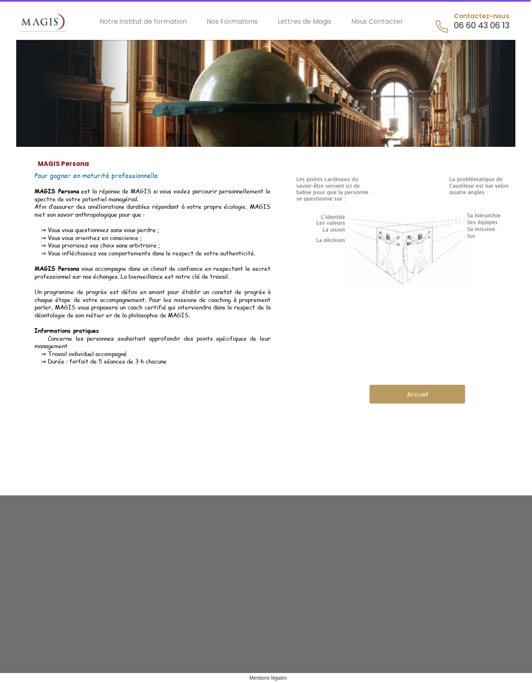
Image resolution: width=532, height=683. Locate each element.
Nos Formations (232, 21)
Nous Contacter (377, 21)
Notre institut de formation (143, 21)
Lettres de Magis (304, 21)
